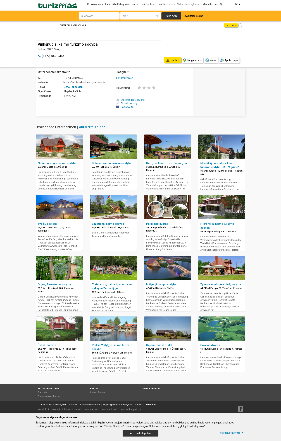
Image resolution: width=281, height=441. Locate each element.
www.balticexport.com (131, 409)
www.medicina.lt (109, 409)
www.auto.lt (57, 409)
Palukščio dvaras (157, 223)
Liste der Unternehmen (72, 25)
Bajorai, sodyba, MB (159, 345)
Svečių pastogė (47, 223)
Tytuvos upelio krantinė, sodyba (220, 284)
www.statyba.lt (91, 409)
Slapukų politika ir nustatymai (117, 404)
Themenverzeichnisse (49, 396)
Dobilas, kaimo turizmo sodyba (112, 163)
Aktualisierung (126, 103)
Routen (101, 392)
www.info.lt (43, 409)
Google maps (192, 60)
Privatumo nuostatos (90, 404)
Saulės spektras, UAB (56, 404)
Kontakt (73, 404)
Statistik (139, 404)
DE (238, 4)
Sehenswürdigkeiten (188, 4)
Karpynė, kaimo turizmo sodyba (166, 163)
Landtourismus (166, 4)
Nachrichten (148, 4)
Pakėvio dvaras (210, 345)
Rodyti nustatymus (231, 432)
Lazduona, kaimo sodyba (108, 223)
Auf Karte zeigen (92, 127)
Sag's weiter (125, 107)
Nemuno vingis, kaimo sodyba (57, 163)
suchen (171, 16)
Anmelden (150, 404)
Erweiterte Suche (193, 15)
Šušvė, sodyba (47, 345)
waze (210, 60)
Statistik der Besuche (130, 99)
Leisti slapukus (140, 433)
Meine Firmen (212, 4)
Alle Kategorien (121, 4)
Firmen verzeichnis (98, 4)
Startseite (42, 392)
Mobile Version (151, 388)
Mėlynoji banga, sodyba (161, 284)
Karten (135, 4)
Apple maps (229, 60)
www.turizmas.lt (74, 409)
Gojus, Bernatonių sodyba (54, 284)
